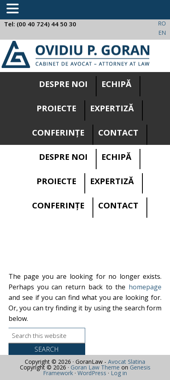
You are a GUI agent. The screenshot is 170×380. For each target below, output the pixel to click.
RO (162, 23)
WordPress (91, 373)
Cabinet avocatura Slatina (76, 54)
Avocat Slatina (126, 361)
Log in (119, 373)
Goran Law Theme (95, 367)
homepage (145, 286)
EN (162, 32)
